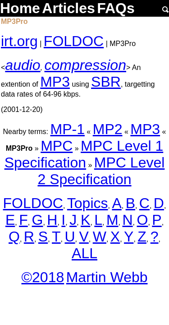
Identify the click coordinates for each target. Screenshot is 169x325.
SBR (106, 82)
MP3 (55, 82)
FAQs (116, 8)
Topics (87, 203)
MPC (57, 146)
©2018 (42, 277)
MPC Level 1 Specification (84, 154)
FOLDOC (74, 41)
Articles (68, 8)
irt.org (19, 41)
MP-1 (67, 129)
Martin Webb (107, 277)
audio (22, 65)
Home (20, 8)
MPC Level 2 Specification (100, 170)
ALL (84, 253)
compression (85, 65)
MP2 (108, 129)
